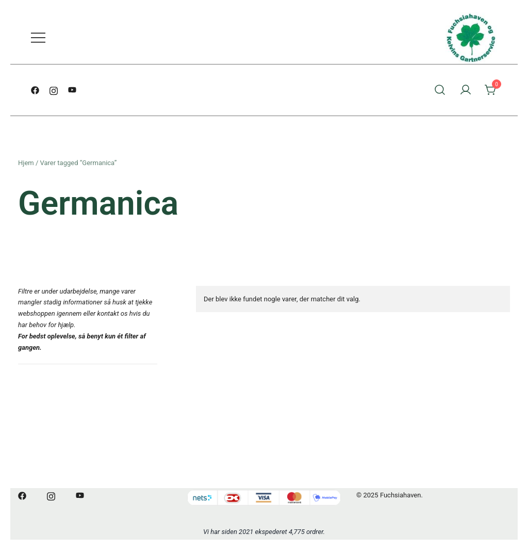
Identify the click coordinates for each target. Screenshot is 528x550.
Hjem (26, 163)
